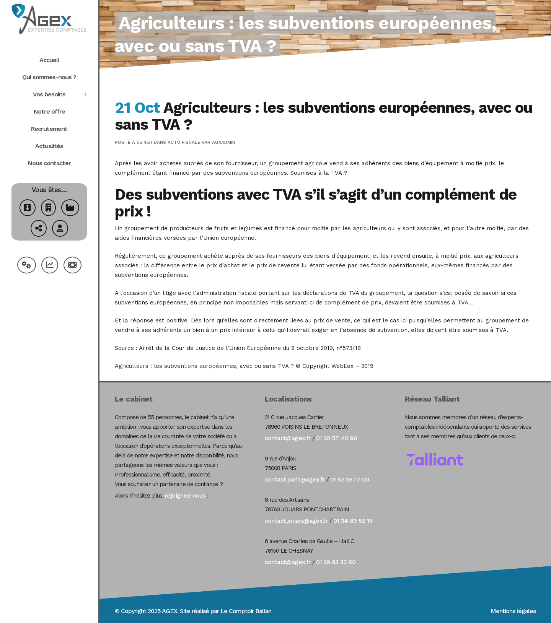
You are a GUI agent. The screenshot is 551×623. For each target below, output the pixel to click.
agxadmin (223, 142)
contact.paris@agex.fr (295, 479)
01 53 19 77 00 (349, 479)
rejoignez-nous (185, 495)
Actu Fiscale (184, 142)
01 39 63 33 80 (336, 562)
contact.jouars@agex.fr (296, 520)
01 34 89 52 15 (353, 520)
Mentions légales (513, 611)
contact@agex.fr (288, 438)
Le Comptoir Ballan (245, 611)
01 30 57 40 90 (336, 438)
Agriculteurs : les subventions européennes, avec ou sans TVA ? (204, 366)
